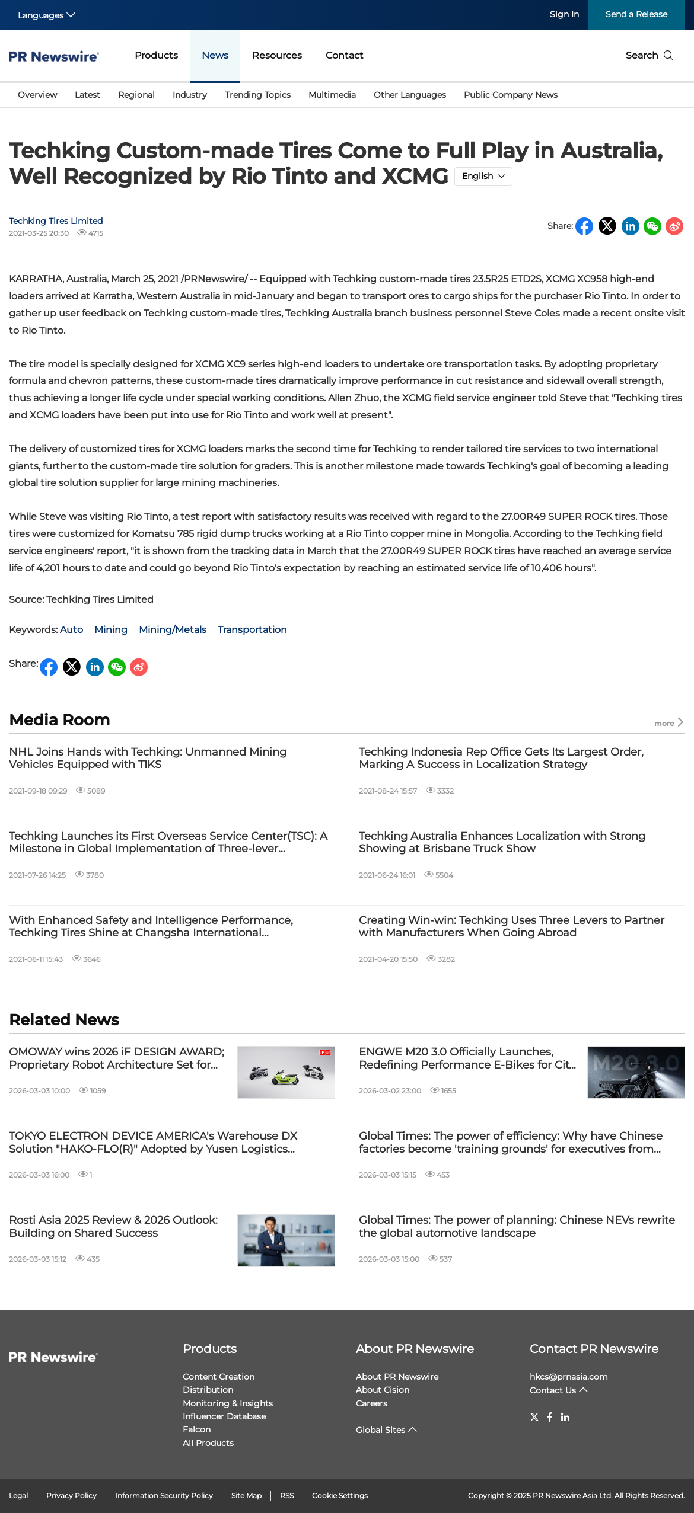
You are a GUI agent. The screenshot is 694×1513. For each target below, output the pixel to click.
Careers (371, 1403)
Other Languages (410, 94)
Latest (87, 94)
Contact (345, 55)
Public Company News (511, 94)
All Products (208, 1443)
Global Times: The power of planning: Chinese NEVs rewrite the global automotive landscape (517, 1227)
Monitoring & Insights (228, 1403)
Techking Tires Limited (56, 221)
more (669, 723)
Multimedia (332, 94)
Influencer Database (224, 1416)
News (215, 55)
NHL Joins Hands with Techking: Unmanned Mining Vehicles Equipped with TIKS (147, 759)
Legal (18, 1495)
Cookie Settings (340, 1495)
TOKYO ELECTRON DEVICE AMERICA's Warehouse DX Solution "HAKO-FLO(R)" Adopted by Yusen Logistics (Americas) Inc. (153, 1143)
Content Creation (218, 1376)
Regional (136, 94)
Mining (111, 629)
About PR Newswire (415, 1349)
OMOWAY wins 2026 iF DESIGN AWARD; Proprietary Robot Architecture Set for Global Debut (116, 1058)
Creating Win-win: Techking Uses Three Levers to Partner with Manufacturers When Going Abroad (511, 927)
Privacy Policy (71, 1495)
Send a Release (636, 14)
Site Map (246, 1495)
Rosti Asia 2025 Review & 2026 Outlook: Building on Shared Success (113, 1227)
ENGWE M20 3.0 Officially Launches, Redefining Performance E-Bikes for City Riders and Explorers (467, 1058)
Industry (190, 94)
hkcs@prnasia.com (569, 1376)
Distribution (208, 1389)
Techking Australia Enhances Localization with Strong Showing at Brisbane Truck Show (502, 843)
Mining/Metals (172, 629)
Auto (71, 629)
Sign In (564, 14)
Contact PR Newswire (594, 1349)
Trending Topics (258, 94)
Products (156, 55)
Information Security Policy (164, 1495)
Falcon (197, 1429)
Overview (37, 94)
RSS (287, 1495)
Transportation (252, 629)
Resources (277, 55)
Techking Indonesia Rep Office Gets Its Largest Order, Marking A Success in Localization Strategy (501, 759)
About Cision (382, 1389)
